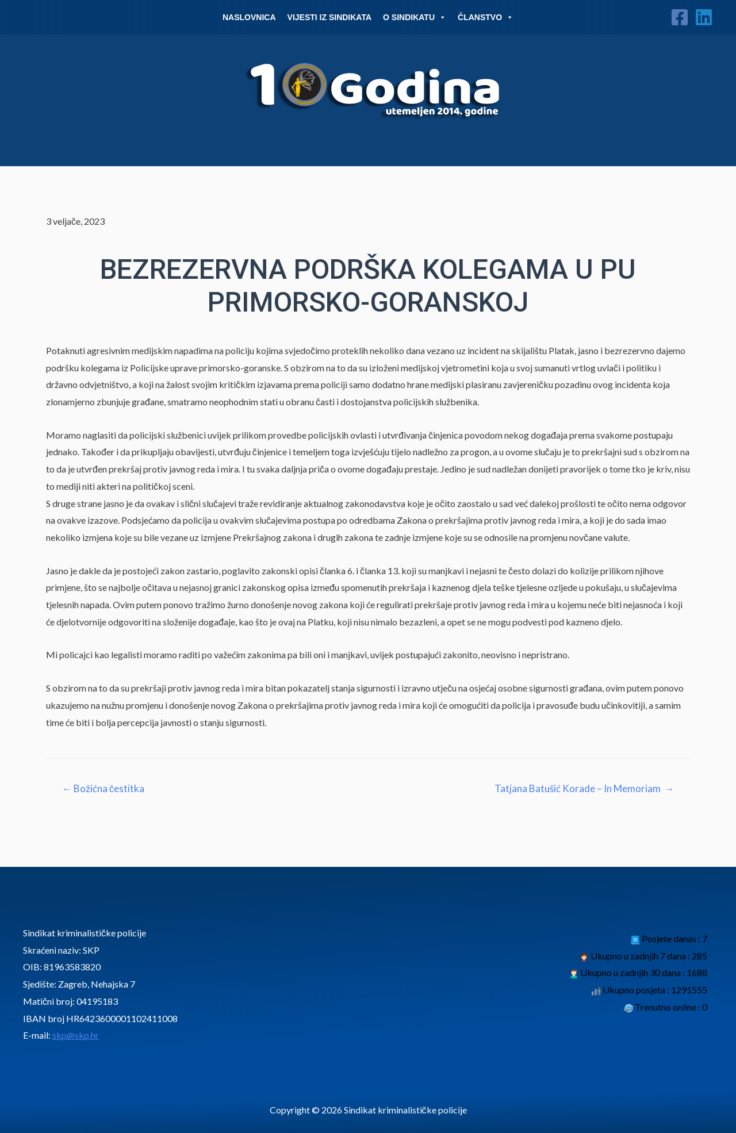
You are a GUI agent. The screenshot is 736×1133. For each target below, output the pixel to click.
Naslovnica (249, 17)
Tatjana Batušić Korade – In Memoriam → (584, 788)
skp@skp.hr (75, 1035)
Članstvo (485, 17)
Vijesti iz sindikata (330, 17)
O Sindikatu (414, 17)
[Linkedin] (704, 17)
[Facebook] (679, 17)
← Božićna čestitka (103, 788)
